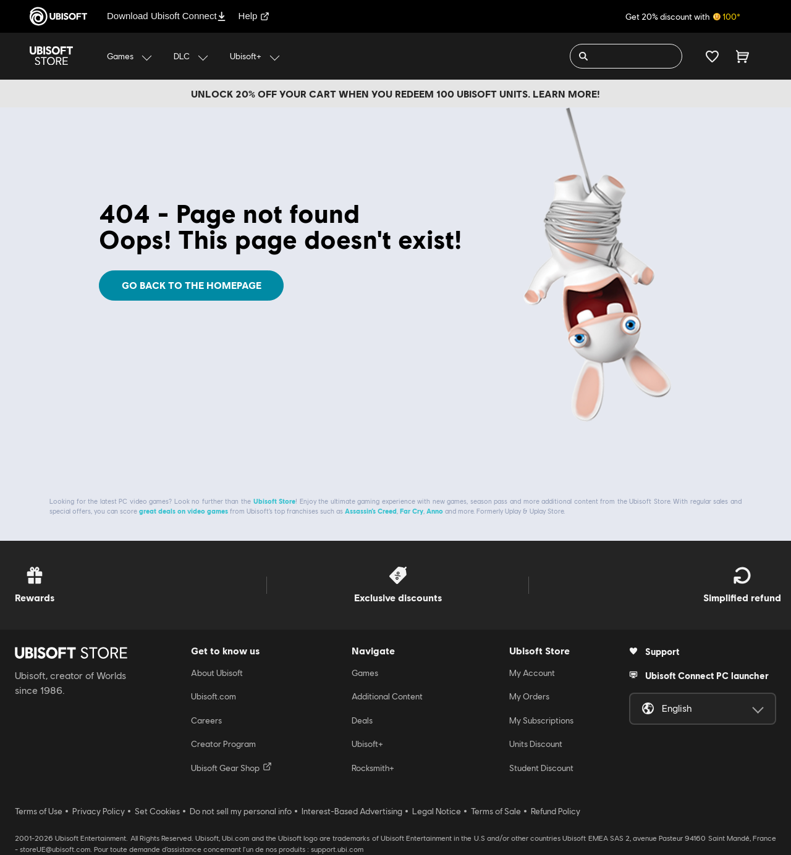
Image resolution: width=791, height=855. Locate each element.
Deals (362, 720)
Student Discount (541, 768)
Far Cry (411, 511)
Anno (434, 511)
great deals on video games (183, 511)
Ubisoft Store (274, 501)
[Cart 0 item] (742, 56)
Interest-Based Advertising (352, 811)
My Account (532, 673)
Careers (206, 720)
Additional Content (387, 696)
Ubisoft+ (367, 744)
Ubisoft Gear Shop (231, 767)
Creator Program (223, 744)
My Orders (529, 696)
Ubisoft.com (213, 696)
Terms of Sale (496, 811)
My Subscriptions (541, 720)
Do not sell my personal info (241, 811)
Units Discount (535, 744)
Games (365, 673)
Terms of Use (38, 811)
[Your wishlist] (712, 56)
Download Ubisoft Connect (166, 15)
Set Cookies (157, 811)
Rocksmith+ (373, 768)
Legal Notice (436, 811)
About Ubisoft (217, 673)
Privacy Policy (98, 811)
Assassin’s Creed (371, 511)
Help (254, 15)
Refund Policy (555, 811)
